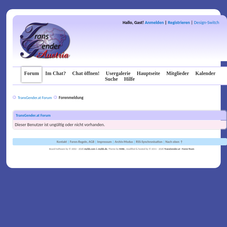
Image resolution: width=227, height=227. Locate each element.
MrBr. (122, 148)
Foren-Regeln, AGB (82, 142)
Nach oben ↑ (174, 142)
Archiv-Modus (124, 142)
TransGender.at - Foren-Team (179, 148)
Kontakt (62, 142)
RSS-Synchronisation (149, 142)
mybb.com (89, 148)
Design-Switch (206, 22)
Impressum (104, 142)
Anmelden (154, 22)
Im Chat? (55, 73)
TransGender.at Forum (35, 98)
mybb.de (102, 148)
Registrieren (179, 22)
